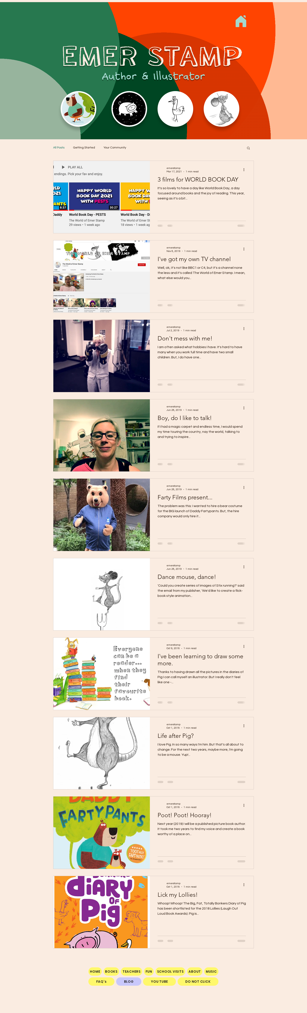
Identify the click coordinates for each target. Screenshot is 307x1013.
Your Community (115, 147)
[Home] (241, 21)
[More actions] (245, 169)
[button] (248, 148)
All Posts (58, 147)
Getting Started (84, 147)
